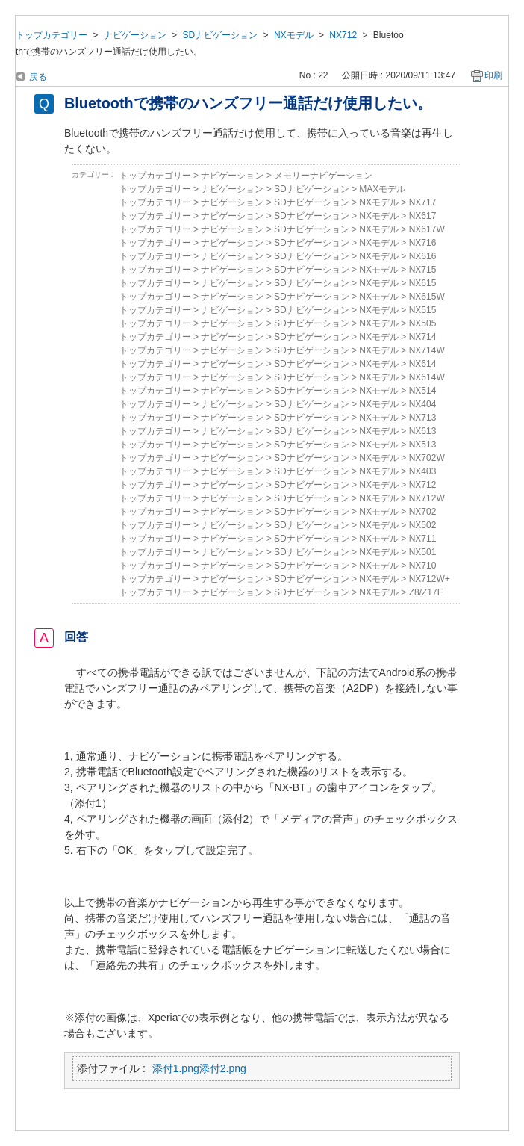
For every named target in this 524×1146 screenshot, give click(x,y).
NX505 (423, 323)
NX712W (427, 498)
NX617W (427, 229)
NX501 (423, 552)
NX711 (423, 538)
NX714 (423, 337)
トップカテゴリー (51, 35)
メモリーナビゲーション (323, 175)
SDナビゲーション (220, 35)
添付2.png (222, 1068)
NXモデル (294, 35)
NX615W (427, 296)
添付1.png (175, 1068)
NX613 (423, 431)
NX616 (423, 256)
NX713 (423, 417)
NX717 (423, 202)
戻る (38, 77)
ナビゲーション (135, 35)
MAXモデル (382, 189)
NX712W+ (429, 579)
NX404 (423, 404)
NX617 (423, 216)
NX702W (427, 458)
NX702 (423, 512)
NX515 (423, 310)
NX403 (423, 471)
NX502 (423, 525)
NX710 (423, 565)
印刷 (493, 75)
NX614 (423, 364)
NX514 (423, 390)
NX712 (343, 35)
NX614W (427, 377)
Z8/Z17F (426, 592)
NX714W (427, 350)
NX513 (423, 444)
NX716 (423, 243)
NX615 (423, 283)
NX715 (423, 269)
